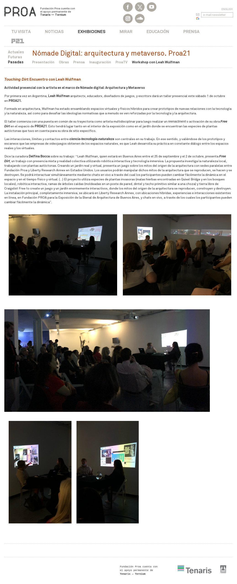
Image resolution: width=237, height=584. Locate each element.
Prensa (191, 31)
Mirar (126, 31)
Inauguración (100, 62)
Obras (64, 62)
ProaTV (121, 62)
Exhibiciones (91, 31)
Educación (158, 31)
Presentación (43, 62)
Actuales (16, 52)
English (227, 9)
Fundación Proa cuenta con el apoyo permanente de (57, 11)
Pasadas (16, 62)
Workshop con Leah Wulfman (156, 62)
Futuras (15, 57)
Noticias (54, 31)
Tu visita (21, 31)
